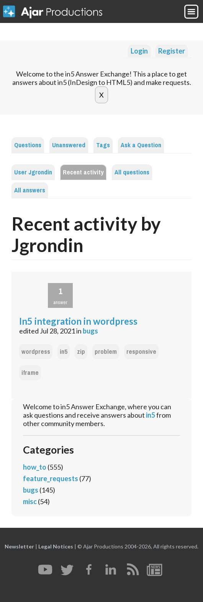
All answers (29, 190)
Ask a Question (141, 145)
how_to (34, 467)
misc (30, 501)
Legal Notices (55, 546)
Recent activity (83, 172)
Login (139, 51)
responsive (141, 352)
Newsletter (19, 546)
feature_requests (50, 478)
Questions (27, 145)
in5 (63, 352)
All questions (132, 172)
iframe (30, 373)
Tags (103, 145)
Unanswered (68, 145)
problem (106, 352)
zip (81, 352)
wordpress (35, 352)
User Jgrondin (33, 172)
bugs (90, 331)
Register (171, 51)
